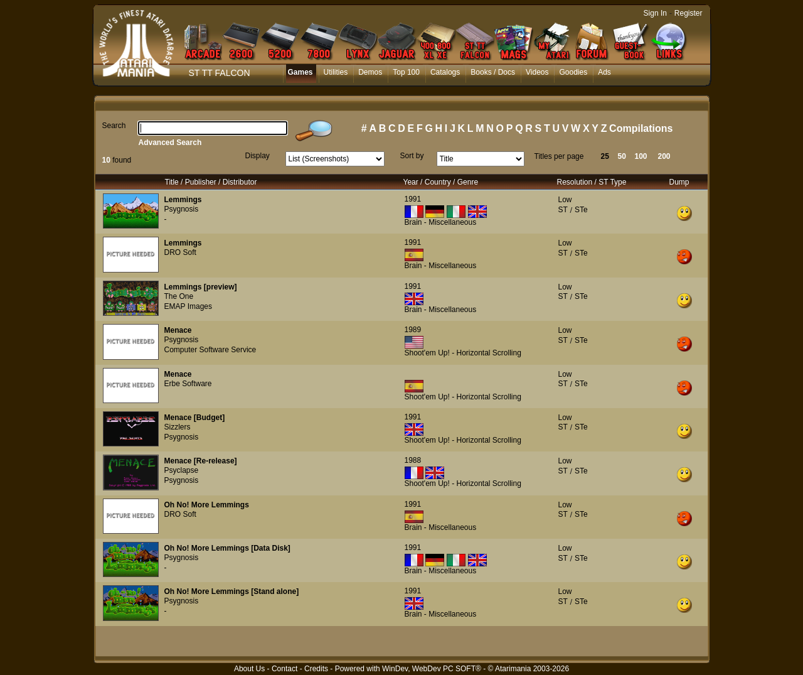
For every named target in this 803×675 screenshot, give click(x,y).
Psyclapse (181, 470)
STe (581, 209)
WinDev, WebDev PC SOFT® (431, 668)
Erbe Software (188, 383)
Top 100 (406, 72)
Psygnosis (181, 209)
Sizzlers (177, 427)
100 (641, 156)
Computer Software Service (210, 349)
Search (114, 125)
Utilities (336, 72)
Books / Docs (493, 72)
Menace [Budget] (194, 417)
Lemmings (183, 199)
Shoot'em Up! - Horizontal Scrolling (463, 352)
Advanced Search (170, 142)
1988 (413, 460)
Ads (604, 72)
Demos (370, 72)
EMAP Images (188, 306)
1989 (413, 329)
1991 (413, 199)
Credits (316, 668)
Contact (284, 668)
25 (605, 156)
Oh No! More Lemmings (206, 504)
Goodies (573, 72)
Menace (178, 330)
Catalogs (445, 72)
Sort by (412, 155)
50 (622, 156)
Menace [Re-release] (200, 460)
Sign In (655, 13)
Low (565, 199)
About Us (249, 668)
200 (664, 156)
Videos (537, 72)
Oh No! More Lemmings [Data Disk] (227, 548)
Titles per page (559, 156)
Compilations (641, 128)
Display (257, 155)
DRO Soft (180, 252)
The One (179, 296)
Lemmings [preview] (200, 287)
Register (688, 13)
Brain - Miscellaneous (441, 222)
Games (300, 72)
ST (563, 209)
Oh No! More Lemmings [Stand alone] (231, 591)
